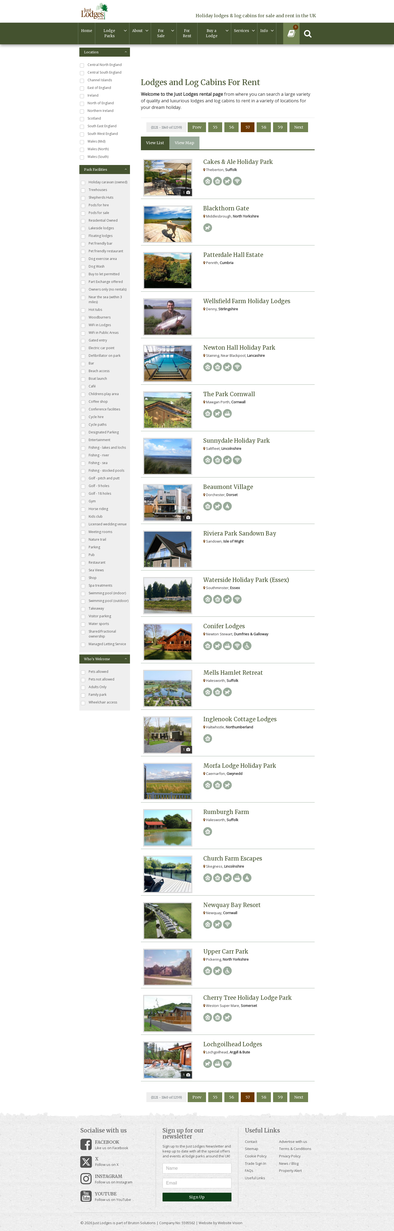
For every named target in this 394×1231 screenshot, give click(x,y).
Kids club (92, 516)
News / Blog (289, 1163)
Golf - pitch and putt (100, 478)
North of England (97, 103)
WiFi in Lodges (96, 325)
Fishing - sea (94, 463)
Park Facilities (105, 169)
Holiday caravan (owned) (104, 182)
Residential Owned (99, 220)
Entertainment (95, 440)
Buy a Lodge (212, 33)
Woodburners (96, 317)
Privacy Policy (289, 1156)
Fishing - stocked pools (102, 470)
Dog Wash (93, 266)
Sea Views (92, 570)
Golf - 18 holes (96, 493)
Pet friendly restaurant (102, 251)
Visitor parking (96, 616)
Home (86, 30)
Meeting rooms (96, 532)
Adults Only (93, 687)
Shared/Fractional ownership (98, 634)
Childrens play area (100, 394)
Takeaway (92, 608)
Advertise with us (293, 1141)
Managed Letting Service (103, 644)
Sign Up (197, 1197)
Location (105, 52)
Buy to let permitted (100, 274)
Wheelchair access (99, 702)
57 (247, 127)
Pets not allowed (97, 679)
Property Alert (290, 1170)
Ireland (89, 95)
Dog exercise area (99, 259)
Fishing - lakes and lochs (103, 447)
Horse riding (94, 509)
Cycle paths (93, 424)
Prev (196, 127)
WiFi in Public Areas (99, 332)
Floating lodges (96, 236)
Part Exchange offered (102, 282)
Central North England (101, 65)
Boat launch (94, 378)
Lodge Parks (109, 33)
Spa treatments (96, 585)
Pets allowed (94, 671)
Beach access (95, 371)
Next (298, 127)
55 (215, 127)
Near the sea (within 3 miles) (101, 299)
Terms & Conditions (295, 1148)
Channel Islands (96, 80)
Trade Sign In (255, 1163)
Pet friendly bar (96, 243)
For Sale (161, 33)
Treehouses (94, 190)
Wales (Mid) (92, 141)
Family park (93, 694)
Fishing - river (95, 455)
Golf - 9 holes (95, 486)
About (137, 30)
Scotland (90, 118)
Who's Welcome (105, 659)
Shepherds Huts (97, 197)
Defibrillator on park (100, 355)
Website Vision (230, 1222)
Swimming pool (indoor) (103, 593)
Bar (87, 363)
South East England (98, 126)
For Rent (187, 33)
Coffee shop (94, 401)
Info (264, 30)
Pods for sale (95, 213)
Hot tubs (91, 309)
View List (155, 142)
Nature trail (93, 539)
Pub (88, 555)
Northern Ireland (97, 111)
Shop (89, 578)
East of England (95, 88)
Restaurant (93, 562)
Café (88, 386)
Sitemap (251, 1148)
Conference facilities (100, 409)
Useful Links (255, 1177)
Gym (88, 501)
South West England (99, 134)
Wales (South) (94, 157)
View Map (184, 142)
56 (231, 127)
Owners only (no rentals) (103, 289)
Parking (90, 547)
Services (241, 30)
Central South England (100, 72)
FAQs (249, 1170)
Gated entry (94, 340)
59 (280, 127)
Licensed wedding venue (104, 524)
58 (263, 127)
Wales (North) (94, 149)
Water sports (95, 624)
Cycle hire (92, 417)
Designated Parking (100, 432)
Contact (251, 1141)
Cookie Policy (255, 1156)
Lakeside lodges (97, 228)
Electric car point (97, 348)
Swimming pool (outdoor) (104, 601)
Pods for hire (95, 205)
